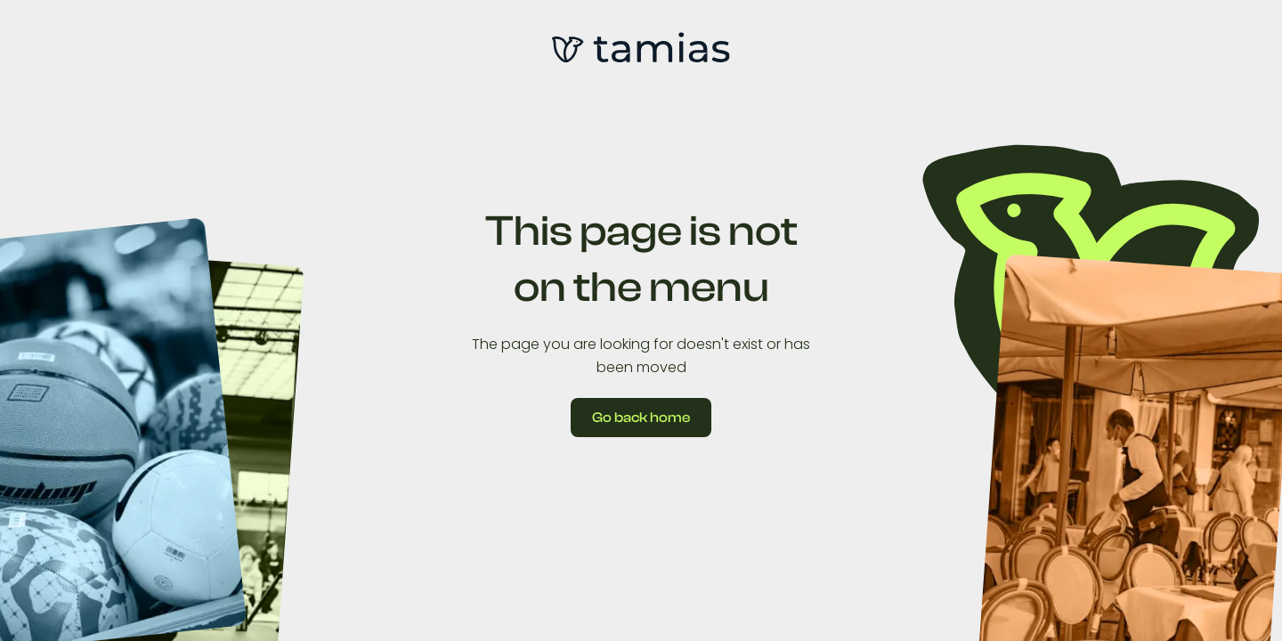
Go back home (641, 418)
